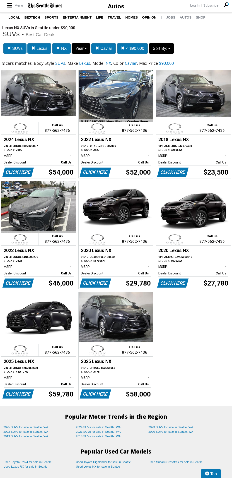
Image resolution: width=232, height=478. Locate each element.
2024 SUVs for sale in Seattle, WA (98, 427)
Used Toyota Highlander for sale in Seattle (103, 462)
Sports (51, 17)
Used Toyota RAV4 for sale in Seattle (27, 462)
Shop (200, 17)
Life (99, 17)
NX (61, 48)
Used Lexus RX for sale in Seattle (25, 466)
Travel (114, 17)
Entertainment (77, 17)
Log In (195, 5)
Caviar (103, 48)
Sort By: (161, 48)
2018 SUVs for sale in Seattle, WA (98, 436)
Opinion (149, 17)
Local (14, 17)
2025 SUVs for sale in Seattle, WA (25, 427)
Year (81, 48)
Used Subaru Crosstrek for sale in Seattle (175, 462)
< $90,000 (132, 48)
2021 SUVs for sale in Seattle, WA (98, 431)
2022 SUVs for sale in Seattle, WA (25, 431)
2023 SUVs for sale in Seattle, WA (170, 427)
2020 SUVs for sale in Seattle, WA (170, 431)
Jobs (170, 17)
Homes (131, 17)
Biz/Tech (32, 17)
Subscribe (210, 5)
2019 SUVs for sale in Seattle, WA (25, 436)
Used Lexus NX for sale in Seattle (98, 466)
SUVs (15, 48)
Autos (116, 6)
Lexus (39, 48)
